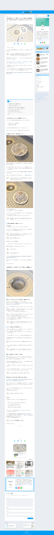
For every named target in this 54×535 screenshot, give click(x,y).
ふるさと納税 (39, 78)
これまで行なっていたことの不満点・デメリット (14, 103)
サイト (7, 514)
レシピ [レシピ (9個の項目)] (38, 101)
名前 (7, 507)
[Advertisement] (22, 5)
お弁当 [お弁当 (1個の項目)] (38, 96)
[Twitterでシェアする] (15, 44)
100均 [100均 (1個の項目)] (46, 94)
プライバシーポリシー (27, 533)
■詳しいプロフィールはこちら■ (26, 484)
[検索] (48, 16)
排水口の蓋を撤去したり (25, 61)
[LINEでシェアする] (24, 44)
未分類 (38, 85)
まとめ (9, 113)
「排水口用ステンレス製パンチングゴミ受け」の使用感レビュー (16, 107)
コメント (8, 497)
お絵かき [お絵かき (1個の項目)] (41, 96)
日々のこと (38, 83)
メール (7, 511)
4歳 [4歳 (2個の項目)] (42, 94)
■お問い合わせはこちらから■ (43, 40)
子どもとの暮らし (39, 81)
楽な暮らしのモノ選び (40, 86)
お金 (37, 77)
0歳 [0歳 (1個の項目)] (37, 94)
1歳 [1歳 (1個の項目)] (39, 94)
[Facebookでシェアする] (18, 44)
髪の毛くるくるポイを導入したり (17, 61)
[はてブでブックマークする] (21, 44)
